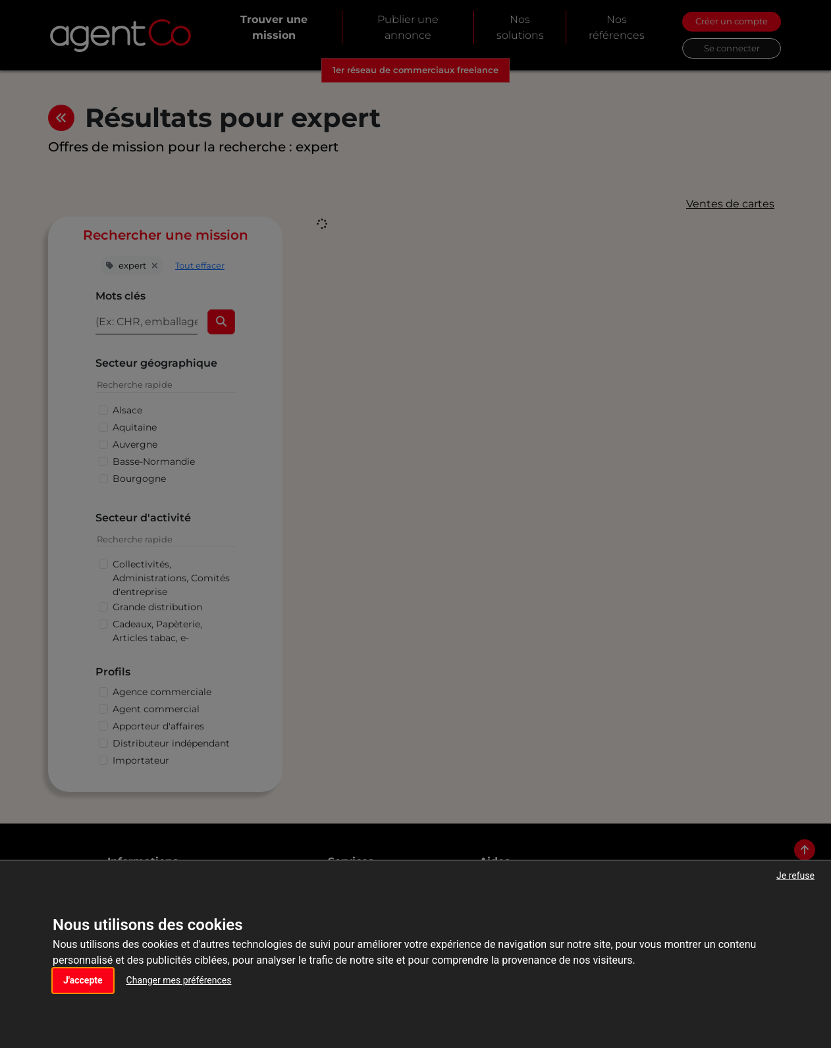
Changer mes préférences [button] (179, 980)
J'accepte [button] (83, 980)
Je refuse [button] (795, 875)
